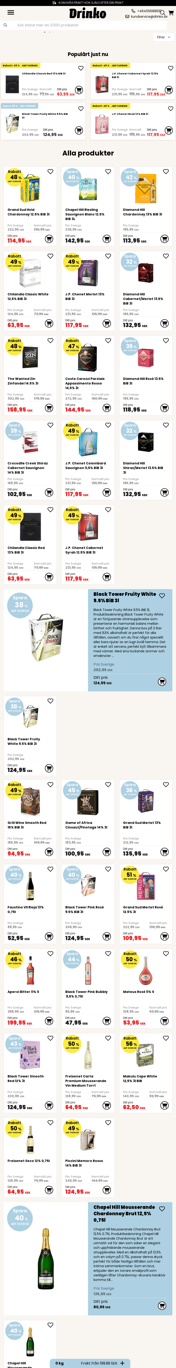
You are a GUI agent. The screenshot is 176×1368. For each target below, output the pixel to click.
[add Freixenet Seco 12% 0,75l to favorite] (52, 1123)
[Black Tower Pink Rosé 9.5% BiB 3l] (88, 884)
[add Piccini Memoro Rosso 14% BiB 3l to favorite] (109, 1123)
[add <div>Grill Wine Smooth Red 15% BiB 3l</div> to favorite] (52, 785)
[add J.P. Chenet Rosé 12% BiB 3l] (170, 108)
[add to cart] (79, 90)
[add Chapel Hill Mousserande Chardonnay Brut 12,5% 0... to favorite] (52, 1325)
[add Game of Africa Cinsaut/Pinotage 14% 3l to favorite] (109, 785)
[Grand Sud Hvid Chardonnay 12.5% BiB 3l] (30, 187)
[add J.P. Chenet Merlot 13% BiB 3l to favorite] (109, 256)
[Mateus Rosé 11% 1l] (146, 969)
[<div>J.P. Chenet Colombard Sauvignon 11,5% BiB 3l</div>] (88, 440)
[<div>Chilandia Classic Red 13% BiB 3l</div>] (12, 84)
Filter (164, 37)
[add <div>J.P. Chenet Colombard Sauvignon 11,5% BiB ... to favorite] (109, 425)
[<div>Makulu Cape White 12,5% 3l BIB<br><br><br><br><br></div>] (146, 1053)
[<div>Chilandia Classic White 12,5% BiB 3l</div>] (30, 271)
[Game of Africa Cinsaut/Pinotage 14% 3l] (88, 800)
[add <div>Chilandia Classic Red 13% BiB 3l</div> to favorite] (52, 510)
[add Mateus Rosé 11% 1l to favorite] (167, 954)
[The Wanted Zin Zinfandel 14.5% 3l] (30, 356)
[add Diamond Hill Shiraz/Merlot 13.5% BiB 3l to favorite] (167, 425)
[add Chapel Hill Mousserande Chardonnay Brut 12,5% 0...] (162, 1209)
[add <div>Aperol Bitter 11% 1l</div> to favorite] (52, 954)
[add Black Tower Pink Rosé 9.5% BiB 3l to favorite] (109, 869)
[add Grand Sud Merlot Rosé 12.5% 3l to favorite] (167, 869)
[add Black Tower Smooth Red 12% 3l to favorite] (52, 1038)
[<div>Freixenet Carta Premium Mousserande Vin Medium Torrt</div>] (88, 1053)
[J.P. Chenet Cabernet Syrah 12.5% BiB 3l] (102, 84)
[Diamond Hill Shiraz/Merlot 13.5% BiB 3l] (146, 440)
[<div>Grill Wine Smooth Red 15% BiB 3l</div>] (30, 800)
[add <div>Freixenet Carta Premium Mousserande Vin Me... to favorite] (109, 1038)
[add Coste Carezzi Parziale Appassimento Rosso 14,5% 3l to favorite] (109, 341)
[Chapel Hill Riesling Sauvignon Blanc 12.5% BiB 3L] (88, 187)
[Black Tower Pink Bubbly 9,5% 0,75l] (88, 969)
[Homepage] (87, 12)
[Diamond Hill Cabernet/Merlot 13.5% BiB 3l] (146, 271)
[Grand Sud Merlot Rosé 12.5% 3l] (146, 884)
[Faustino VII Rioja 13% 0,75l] (30, 884)
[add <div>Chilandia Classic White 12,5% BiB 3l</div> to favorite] (52, 256)
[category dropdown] (10, 12)
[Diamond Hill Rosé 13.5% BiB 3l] (146, 356)
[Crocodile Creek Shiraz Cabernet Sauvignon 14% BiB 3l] (30, 440)
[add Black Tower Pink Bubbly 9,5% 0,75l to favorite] (109, 954)
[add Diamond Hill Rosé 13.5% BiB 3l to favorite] (167, 341)
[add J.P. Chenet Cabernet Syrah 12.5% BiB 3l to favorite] (109, 510)
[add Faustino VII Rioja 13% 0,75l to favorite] (52, 869)
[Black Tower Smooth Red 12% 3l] (30, 1053)
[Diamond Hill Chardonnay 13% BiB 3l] (146, 187)
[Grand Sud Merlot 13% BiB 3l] (146, 800)
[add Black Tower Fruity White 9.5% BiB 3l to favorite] (52, 701)
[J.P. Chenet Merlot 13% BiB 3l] (88, 271)
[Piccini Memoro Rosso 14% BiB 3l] (88, 1138)
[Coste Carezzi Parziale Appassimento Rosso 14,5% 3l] (88, 356)
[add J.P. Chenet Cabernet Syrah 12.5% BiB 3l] (170, 68)
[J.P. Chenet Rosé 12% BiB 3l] (102, 124)
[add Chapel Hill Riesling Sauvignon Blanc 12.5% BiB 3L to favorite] (109, 172)
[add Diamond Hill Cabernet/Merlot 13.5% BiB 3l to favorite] (167, 256)
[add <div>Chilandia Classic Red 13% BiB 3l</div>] (81, 68)
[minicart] (171, 13)
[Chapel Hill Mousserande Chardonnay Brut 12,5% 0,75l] (88, 1258)
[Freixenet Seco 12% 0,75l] (30, 1138)
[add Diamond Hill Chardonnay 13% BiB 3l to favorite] (167, 172)
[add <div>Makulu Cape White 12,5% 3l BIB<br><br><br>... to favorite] (167, 1038)
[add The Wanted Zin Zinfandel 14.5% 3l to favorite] (52, 341)
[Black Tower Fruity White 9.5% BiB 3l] (12, 124)
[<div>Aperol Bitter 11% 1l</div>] (30, 969)
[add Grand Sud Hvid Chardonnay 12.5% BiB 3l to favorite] (52, 172)
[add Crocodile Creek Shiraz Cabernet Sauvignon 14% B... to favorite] (52, 425)
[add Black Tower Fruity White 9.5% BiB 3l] (81, 108)
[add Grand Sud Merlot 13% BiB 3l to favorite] (167, 785)
